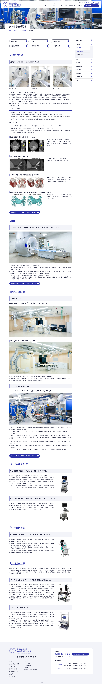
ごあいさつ (78, 44)
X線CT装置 (14, 41)
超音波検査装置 (15, 46)
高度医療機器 (80, 51)
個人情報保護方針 (54, 677)
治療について (80, 54)
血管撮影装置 (56, 41)
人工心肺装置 (56, 46)
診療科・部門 (64, 6)
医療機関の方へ (72, 6)
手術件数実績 (79, 66)
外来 (39, 6)
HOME (10, 30)
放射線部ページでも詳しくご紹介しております (23, 212)
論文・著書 (78, 70)
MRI (33, 41)
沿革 (77, 59)
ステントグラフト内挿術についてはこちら (22, 456)
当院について (56, 6)
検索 (83, 3)
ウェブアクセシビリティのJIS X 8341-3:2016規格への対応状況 (72, 677)
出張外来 (75, 3)
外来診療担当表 (69, 3)
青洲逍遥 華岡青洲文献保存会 (30, 669)
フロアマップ (79, 77)
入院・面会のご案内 (46, 6)
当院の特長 (23, 30)
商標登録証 (78, 73)
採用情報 (80, 6)
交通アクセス (61, 3)
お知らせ (55, 3)
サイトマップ (13, 676)
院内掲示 (78, 63)
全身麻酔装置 (35, 46)
